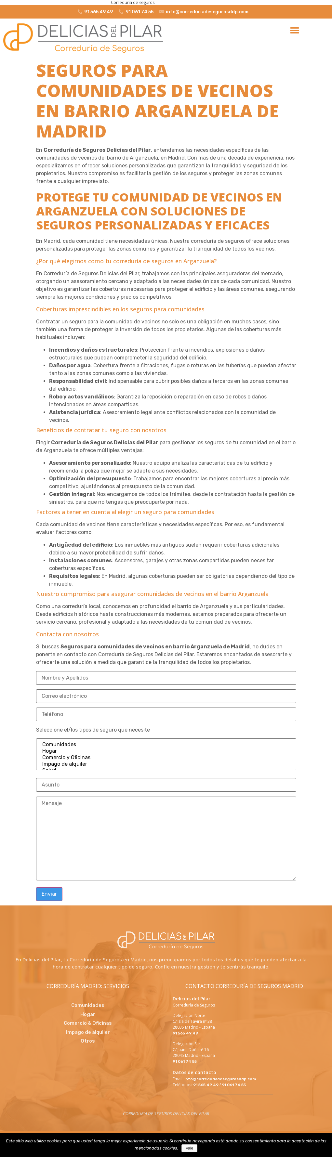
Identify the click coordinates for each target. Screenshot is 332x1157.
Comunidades (166, 744)
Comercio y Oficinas (166, 757)
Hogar (166, 751)
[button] (294, 30)
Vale (189, 1148)
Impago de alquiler (166, 764)
